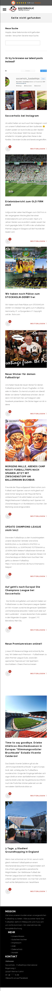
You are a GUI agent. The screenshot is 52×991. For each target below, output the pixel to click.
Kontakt (14, 952)
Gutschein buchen (19, 939)
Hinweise (38, 3)
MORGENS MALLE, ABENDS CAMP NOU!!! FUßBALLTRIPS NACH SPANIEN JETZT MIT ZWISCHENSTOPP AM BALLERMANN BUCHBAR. (25, 473)
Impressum (16, 943)
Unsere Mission (17, 936)
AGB (13, 946)
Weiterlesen (38, 149)
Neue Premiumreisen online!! (23, 643)
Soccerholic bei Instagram (22, 115)
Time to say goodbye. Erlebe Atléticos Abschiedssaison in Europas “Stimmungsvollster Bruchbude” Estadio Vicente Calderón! (23, 749)
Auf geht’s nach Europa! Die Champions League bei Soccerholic (22, 590)
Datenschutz (16, 949)
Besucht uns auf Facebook (17, 978)
